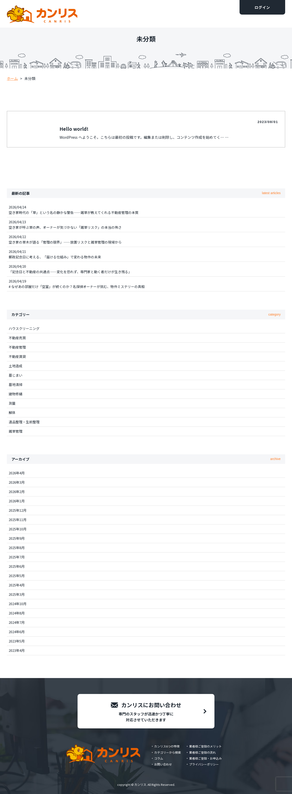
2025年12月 (17, 510)
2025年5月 (17, 575)
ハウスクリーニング (24, 328)
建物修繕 (15, 393)
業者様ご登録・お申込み (205, 758)
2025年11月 (17, 519)
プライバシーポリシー (204, 764)
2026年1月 (17, 500)
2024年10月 (17, 603)
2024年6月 (17, 631)
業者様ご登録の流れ (202, 752)
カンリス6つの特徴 (167, 746)
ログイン (262, 7)
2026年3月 (17, 482)
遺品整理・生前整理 (24, 421)
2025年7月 (17, 557)
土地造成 (15, 365)
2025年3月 (17, 594)
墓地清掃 (15, 384)
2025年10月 (17, 529)
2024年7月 (17, 622)
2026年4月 (17, 472)
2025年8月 (17, 547)
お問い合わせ (163, 764)
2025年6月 (17, 566)
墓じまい (15, 375)
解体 (12, 412)
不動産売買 (17, 337)
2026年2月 (17, 491)
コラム (158, 758)
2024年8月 (17, 613)
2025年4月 (17, 585)
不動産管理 (17, 347)
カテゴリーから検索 (167, 752)
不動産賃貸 (17, 356)
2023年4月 (17, 650)
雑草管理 (15, 431)
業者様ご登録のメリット (205, 746)
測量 (12, 403)
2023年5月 (17, 641)
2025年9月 (17, 538)
